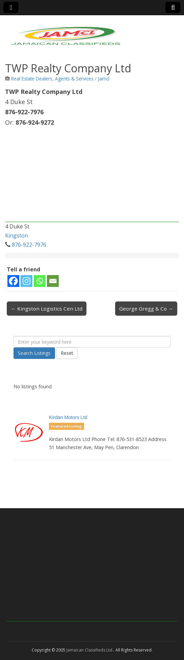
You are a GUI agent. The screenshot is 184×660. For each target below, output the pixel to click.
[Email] (53, 281)
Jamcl (103, 78)
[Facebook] (13, 281)
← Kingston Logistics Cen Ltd (46, 308)
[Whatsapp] (40, 281)
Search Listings (34, 353)
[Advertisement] (92, 174)
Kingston (16, 235)
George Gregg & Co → (146, 308)
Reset (67, 353)
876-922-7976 (29, 244)
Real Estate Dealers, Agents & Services (52, 78)
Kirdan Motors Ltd (68, 417)
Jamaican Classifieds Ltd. (90, 650)
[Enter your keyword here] (92, 341)
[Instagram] (26, 281)
